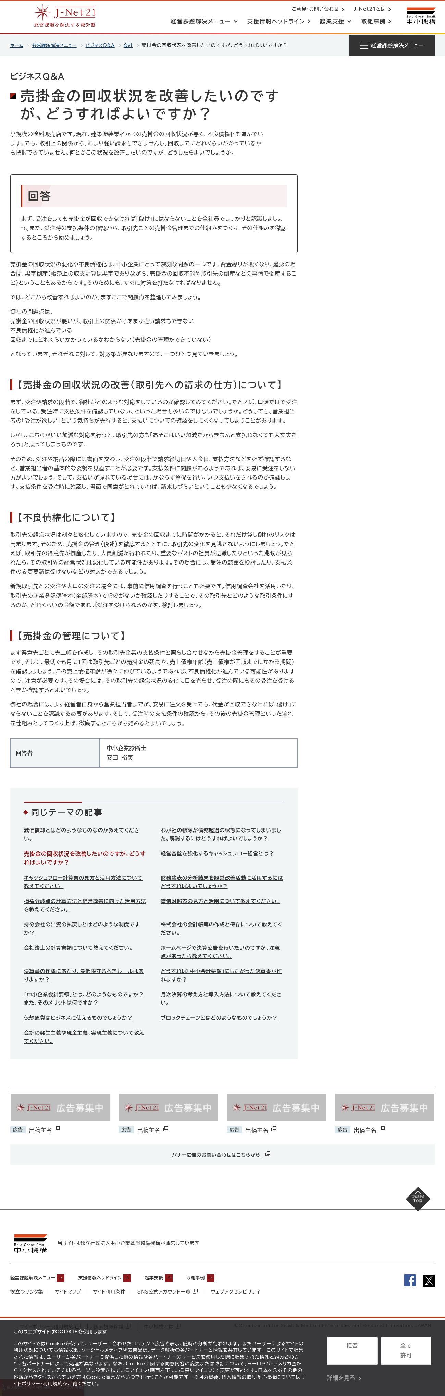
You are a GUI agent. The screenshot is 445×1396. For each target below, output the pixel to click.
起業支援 (179, 1302)
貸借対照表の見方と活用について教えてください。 (220, 917)
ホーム (17, 45)
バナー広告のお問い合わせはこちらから (221, 1180)
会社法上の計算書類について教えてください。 (82, 961)
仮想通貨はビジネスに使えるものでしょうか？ (82, 1034)
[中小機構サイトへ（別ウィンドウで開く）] (420, 16)
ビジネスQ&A (107, 45)
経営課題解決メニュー (57, 45)
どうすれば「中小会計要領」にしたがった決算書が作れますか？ (220, 990)
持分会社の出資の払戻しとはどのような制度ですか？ (83, 941)
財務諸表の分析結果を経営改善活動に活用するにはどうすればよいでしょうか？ (221, 892)
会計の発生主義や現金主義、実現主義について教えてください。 (85, 1063)
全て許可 (406, 1353)
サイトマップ (68, 1316)
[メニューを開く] (392, 45)
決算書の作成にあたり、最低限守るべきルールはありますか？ (85, 990)
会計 (136, 45)
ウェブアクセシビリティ (237, 1316)
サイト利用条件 (109, 1316)
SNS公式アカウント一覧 (168, 1316)
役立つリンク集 (27, 1316)
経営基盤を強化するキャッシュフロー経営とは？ (221, 863)
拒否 (352, 1353)
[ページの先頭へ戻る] (410, 1232)
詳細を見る (341, 1370)
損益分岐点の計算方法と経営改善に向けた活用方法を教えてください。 (83, 917)
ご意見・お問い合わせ (313, 9)
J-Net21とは (368, 9)
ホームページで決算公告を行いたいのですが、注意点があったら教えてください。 (222, 965)
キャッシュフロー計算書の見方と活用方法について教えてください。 (84, 892)
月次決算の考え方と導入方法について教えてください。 (220, 1014)
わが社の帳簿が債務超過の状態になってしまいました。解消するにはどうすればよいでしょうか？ (220, 839)
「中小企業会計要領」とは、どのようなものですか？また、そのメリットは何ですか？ (82, 1014)
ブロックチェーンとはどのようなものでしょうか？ (217, 1039)
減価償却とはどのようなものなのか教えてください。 (83, 835)
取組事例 (227, 1302)
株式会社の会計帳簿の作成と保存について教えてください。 (220, 941)
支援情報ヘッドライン (117, 1302)
